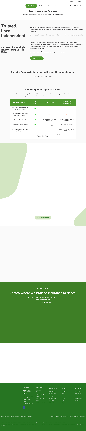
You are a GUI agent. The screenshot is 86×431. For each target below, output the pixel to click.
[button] (80, 6)
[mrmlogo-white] (10, 389)
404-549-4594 (64, 35)
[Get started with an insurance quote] (37, 58)
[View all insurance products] (43, 217)
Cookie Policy (16, 416)
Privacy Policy (10, 416)
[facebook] (24, 407)
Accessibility (3, 416)
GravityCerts (82, 416)
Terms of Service (23, 416)
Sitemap (30, 416)
